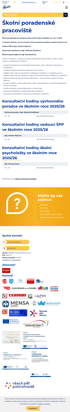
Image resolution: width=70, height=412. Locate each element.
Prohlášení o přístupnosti (11, 260)
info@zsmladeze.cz (26, 2)
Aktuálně (44, 205)
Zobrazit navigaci (10, 15)
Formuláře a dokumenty (51, 214)
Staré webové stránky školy (52, 217)
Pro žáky (44, 208)
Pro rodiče (44, 211)
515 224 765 (43, 2)
